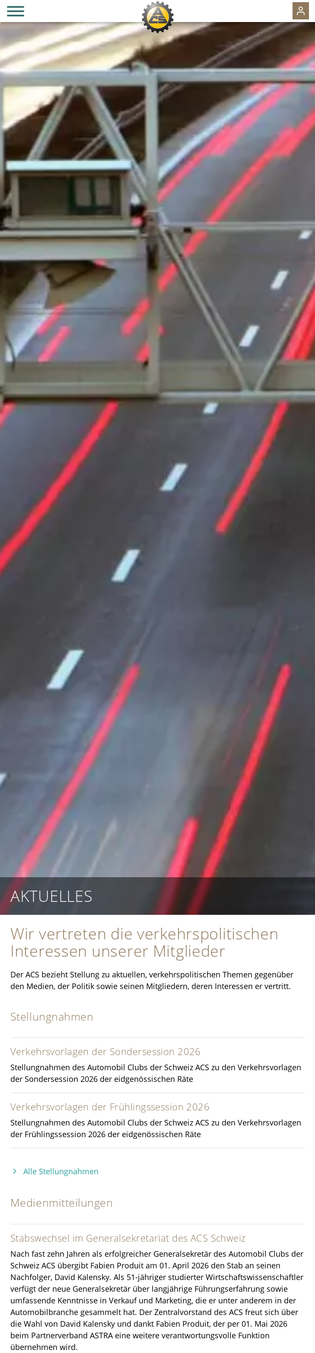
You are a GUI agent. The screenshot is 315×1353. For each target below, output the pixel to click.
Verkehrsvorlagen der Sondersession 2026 (105, 1051)
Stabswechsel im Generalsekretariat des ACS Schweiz (128, 1238)
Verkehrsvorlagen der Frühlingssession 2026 (110, 1106)
